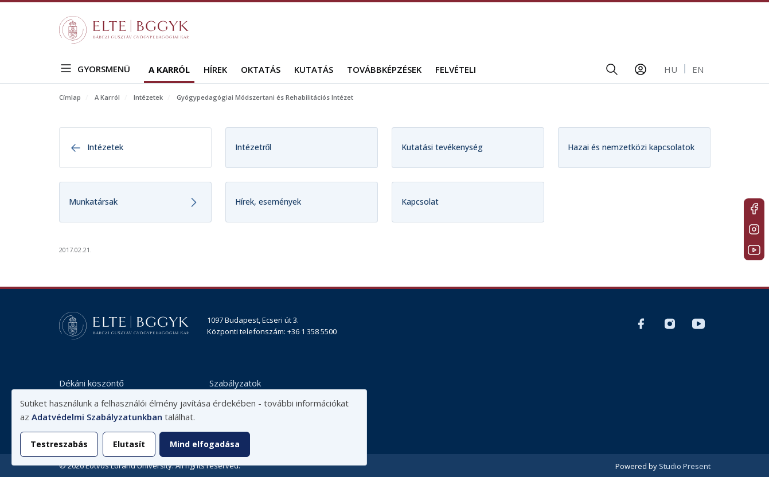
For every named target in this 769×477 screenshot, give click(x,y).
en (698, 69)
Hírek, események (268, 201)
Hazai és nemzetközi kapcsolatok (631, 147)
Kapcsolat (420, 201)
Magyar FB (754, 208)
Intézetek (148, 97)
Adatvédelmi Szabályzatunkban (97, 417)
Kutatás (313, 69)
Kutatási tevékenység (442, 147)
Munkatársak (93, 201)
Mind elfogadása (205, 444)
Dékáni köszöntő (91, 383)
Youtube (754, 250)
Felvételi (455, 69)
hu (670, 69)
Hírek (215, 69)
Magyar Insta (754, 229)
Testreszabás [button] (59, 444)
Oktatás (260, 69)
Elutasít (129, 444)
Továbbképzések (384, 69)
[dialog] (189, 427)
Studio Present (685, 466)
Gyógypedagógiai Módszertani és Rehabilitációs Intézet (265, 97)
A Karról (169, 69)
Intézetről (253, 147)
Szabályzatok (235, 383)
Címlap (70, 97)
